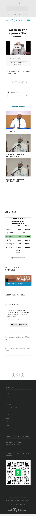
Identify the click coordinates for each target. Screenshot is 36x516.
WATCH (17, 47)
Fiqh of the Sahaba (13, 132)
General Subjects (17, 61)
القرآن (7, 414)
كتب (7, 421)
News (8, 411)
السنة (7, 418)
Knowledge (10, 404)
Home (8, 393)
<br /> (18, 238)
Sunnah (16, 312)
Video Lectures (20, 63)
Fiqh (15, 310)
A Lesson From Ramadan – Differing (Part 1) (16, 155)
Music (26, 95)
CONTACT (10, 14)
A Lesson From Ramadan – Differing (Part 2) (16, 180)
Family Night (15, 92)
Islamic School (11, 407)
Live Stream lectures (18, 61)
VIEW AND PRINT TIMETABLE (14, 284)
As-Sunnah (9, 400)
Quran (8, 397)
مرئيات (8, 425)
